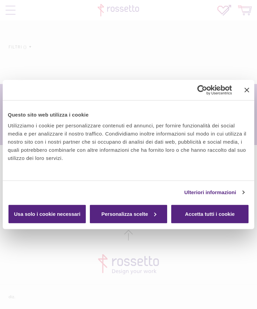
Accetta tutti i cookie (210, 214)
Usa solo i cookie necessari (47, 214)
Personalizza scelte (128, 214)
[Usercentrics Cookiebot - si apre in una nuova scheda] (202, 90)
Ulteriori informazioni (210, 192)
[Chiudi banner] (246, 90)
